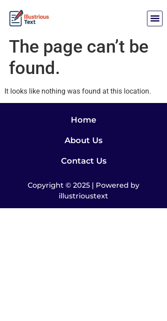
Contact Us (83, 161)
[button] (155, 18)
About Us (83, 140)
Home (83, 120)
